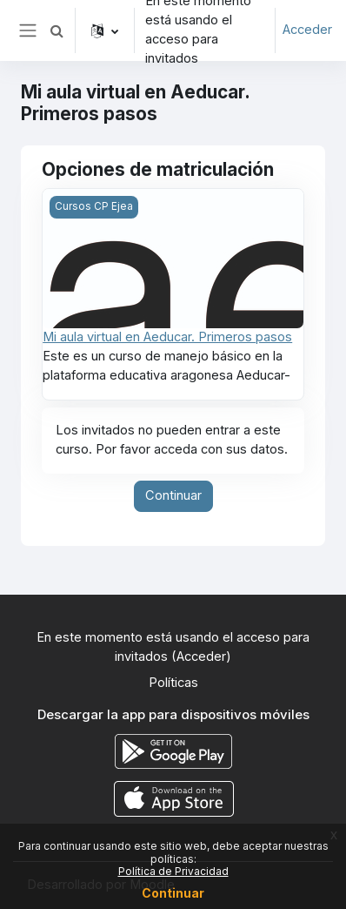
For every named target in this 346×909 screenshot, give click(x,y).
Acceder (307, 29)
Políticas (173, 682)
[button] (56, 30)
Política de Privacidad (173, 871)
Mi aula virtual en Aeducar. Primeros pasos (167, 337)
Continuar (173, 495)
